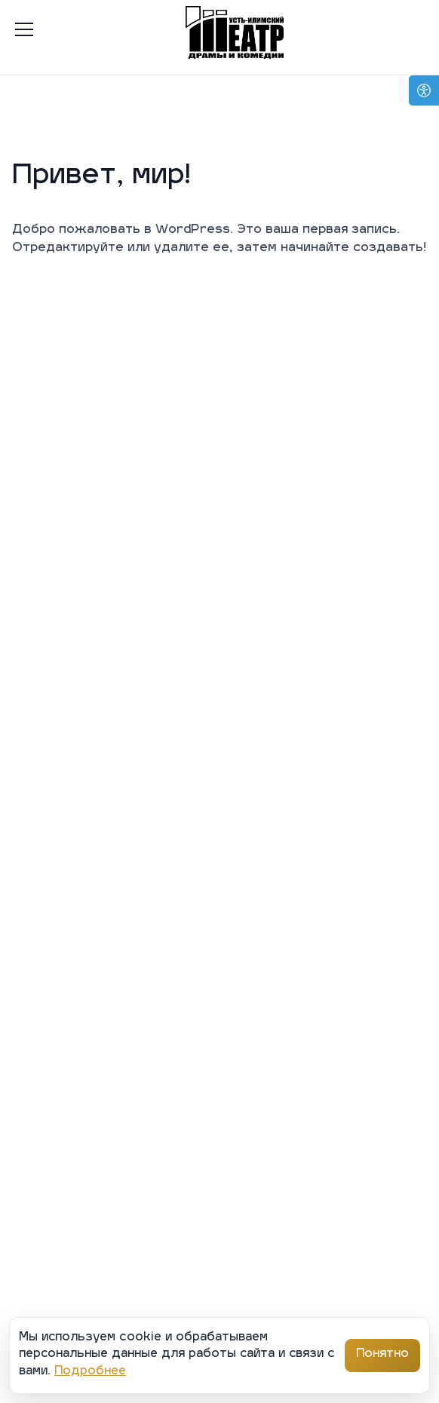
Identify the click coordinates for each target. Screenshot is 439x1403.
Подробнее (90, 1371)
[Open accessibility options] (424, 90)
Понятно (382, 1354)
